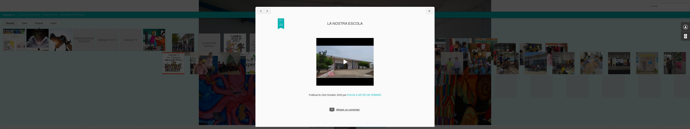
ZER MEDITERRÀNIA (72, 14)
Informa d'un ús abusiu (375, 127)
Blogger (361, 127)
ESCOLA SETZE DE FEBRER (412, 101)
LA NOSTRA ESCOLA (393, 30)
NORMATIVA (50, 14)
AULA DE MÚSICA (29, 14)
